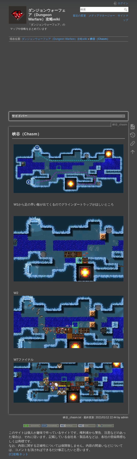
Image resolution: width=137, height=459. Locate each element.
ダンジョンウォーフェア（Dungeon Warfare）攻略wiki (54, 38)
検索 (126, 9)
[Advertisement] (68, 75)
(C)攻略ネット (18, 454)
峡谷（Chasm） (100, 38)
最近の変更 (79, 15)
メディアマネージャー (102, 15)
